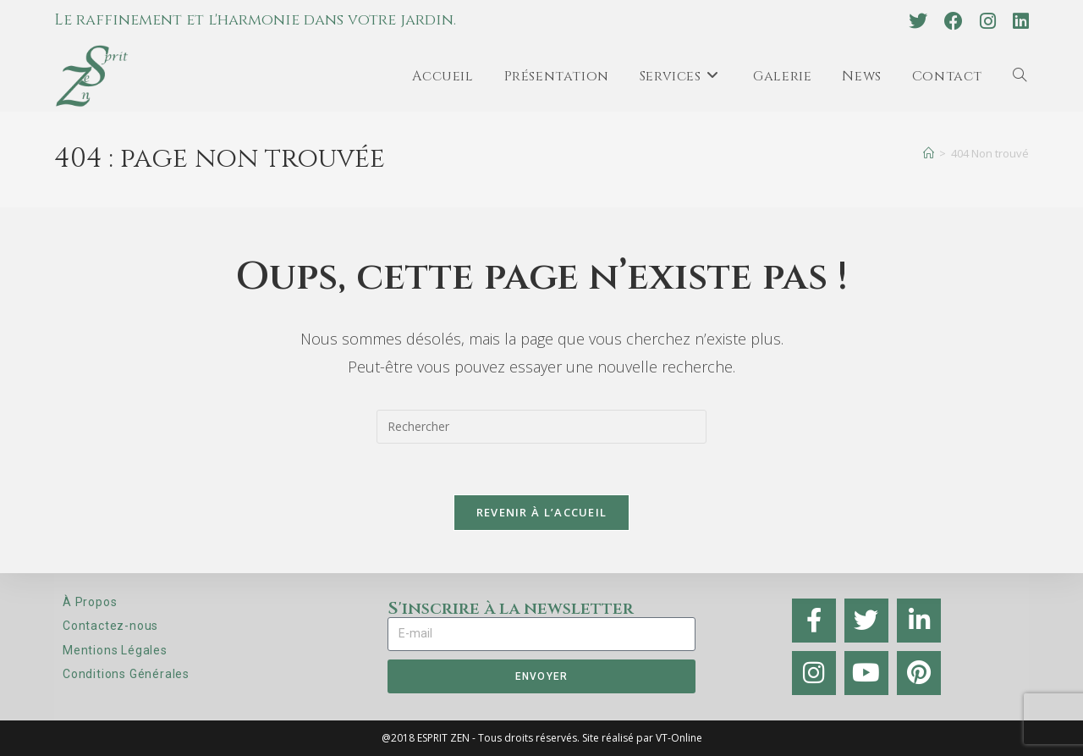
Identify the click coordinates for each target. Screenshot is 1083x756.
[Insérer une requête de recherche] (541, 427)
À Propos (90, 602)
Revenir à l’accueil (541, 512)
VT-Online (679, 738)
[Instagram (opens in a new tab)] (987, 21)
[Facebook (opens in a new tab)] (953, 21)
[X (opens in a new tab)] (918, 21)
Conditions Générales (126, 674)
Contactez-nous (110, 625)
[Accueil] (928, 153)
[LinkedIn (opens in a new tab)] (1016, 21)
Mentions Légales (115, 650)
